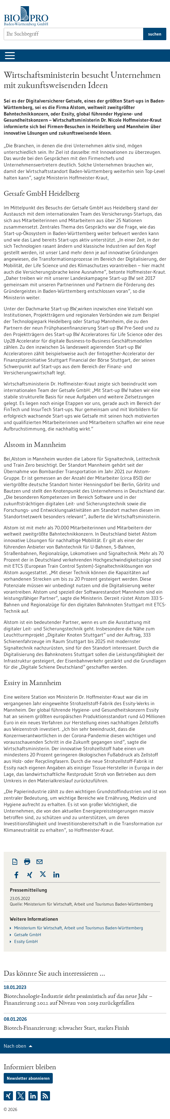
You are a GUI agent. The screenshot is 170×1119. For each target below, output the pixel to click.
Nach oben (15, 1046)
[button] (16, 875)
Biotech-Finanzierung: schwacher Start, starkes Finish (66, 1028)
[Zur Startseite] (28, 16)
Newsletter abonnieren (28, 1078)
